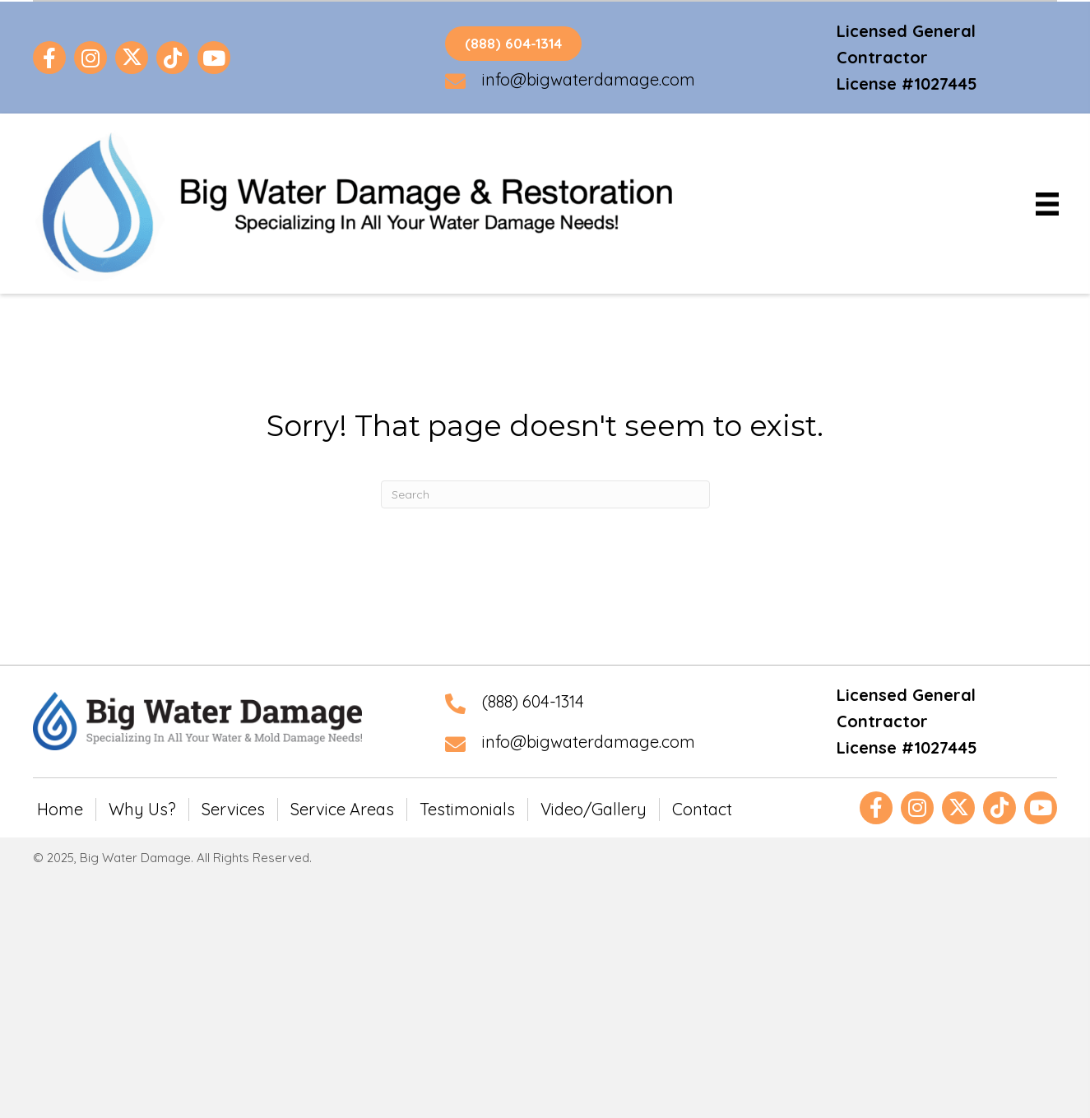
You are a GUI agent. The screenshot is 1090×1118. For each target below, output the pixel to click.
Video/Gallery (593, 809)
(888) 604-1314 (533, 701)
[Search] (545, 494)
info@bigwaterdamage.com (588, 79)
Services (233, 809)
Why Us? (142, 809)
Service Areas (342, 809)
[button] (49, 57)
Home (60, 809)
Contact (702, 809)
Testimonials (467, 809)
